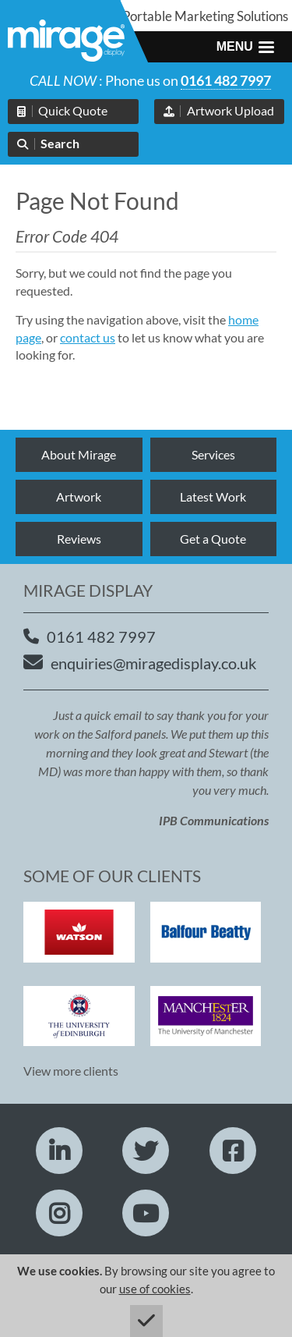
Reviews (79, 538)
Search (59, 143)
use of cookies (155, 1289)
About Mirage (78, 454)
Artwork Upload (230, 110)
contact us (87, 337)
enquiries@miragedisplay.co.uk (153, 663)
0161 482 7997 (226, 80)
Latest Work (213, 496)
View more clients (70, 1070)
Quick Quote (72, 110)
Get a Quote (213, 538)
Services (213, 454)
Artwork (78, 496)
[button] (245, 46)
